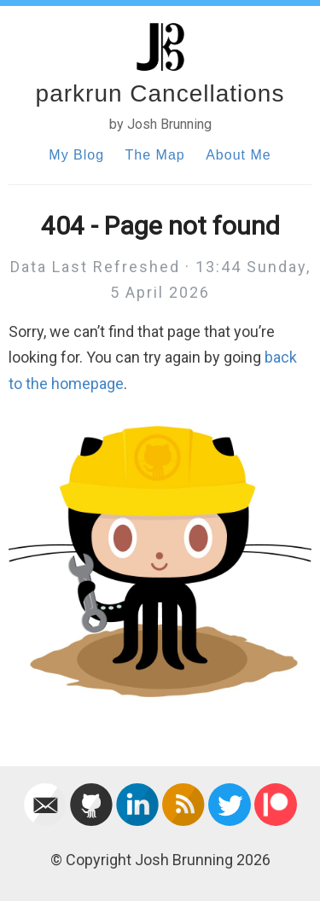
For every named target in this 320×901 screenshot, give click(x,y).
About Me (238, 155)
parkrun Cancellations (160, 93)
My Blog (76, 155)
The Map (155, 155)
